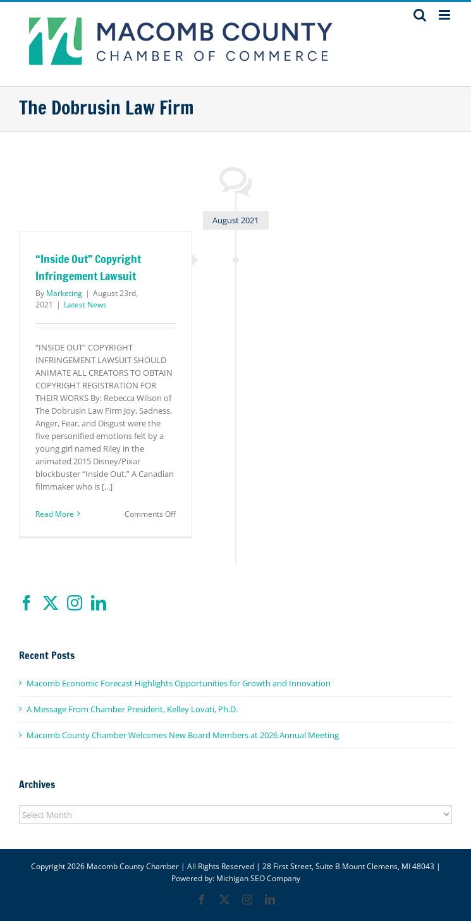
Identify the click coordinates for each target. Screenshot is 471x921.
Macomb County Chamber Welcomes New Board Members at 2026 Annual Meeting (183, 735)
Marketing (64, 293)
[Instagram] (74, 602)
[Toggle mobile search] (419, 15)
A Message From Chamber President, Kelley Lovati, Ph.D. (132, 709)
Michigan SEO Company (258, 878)
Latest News (85, 304)
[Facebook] (26, 602)
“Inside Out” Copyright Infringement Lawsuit (88, 267)
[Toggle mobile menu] (445, 15)
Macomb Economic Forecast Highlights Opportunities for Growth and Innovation (179, 683)
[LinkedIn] (98, 602)
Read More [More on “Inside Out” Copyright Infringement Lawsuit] (54, 514)
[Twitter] (50, 602)
